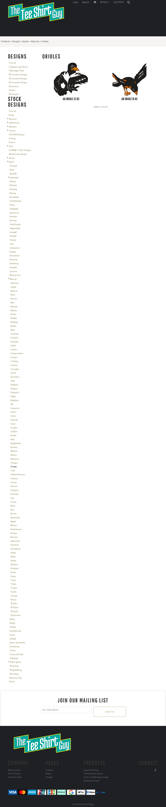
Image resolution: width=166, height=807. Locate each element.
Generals (14, 420)
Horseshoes (15, 255)
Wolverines (15, 615)
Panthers (14, 478)
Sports (25, 41)
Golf (11, 244)
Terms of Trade (14, 777)
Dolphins (14, 384)
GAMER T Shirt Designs (20, 150)
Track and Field (16, 654)
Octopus (14, 463)
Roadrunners (16, 529)
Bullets (13, 326)
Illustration (14, 86)
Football (13, 236)
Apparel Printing (91, 770)
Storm (13, 572)
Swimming (14, 646)
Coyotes (13, 365)
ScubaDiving (15, 631)
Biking (13, 181)
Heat (12, 439)
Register (85, 2)
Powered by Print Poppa (83, 804)
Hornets (14, 447)
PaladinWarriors (17, 474)
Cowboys (14, 361)
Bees (12, 302)
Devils (13, 373)
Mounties (14, 459)
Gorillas (13, 427)
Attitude (13, 165)
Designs (16, 41)
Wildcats (14, 607)
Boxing (13, 193)
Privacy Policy (14, 773)
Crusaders (14, 369)
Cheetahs (14, 341)
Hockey (13, 251)
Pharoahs (14, 494)
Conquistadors (16, 353)
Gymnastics (15, 248)
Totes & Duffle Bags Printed (96, 777)
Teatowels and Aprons (93, 773)
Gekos (13, 416)
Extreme (13, 216)
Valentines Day (15, 678)
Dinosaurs (15, 376)
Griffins (14, 431)
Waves (13, 599)
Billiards (13, 185)
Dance (12, 205)
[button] (105, 2)
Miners (13, 455)
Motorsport (14, 94)
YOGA (12, 681)
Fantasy (12, 130)
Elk (11, 404)
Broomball (14, 197)
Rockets (13, 533)
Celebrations (14, 122)
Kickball (13, 267)
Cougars (14, 357)
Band (12, 169)
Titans (13, 584)
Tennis (13, 650)
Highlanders (15, 443)
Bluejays (14, 306)
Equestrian (14, 212)
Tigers (13, 580)
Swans (13, 576)
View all (12, 63)
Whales (13, 603)
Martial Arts (15, 275)
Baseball (13, 173)
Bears (12, 294)
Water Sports (15, 662)
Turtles (13, 591)
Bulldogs (14, 322)
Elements (13, 126)
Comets (13, 349)
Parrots (13, 482)
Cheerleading (15, 201)
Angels (13, 287)
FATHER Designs (17, 134)
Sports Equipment (17, 642)
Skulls (13, 556)
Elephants (14, 400)
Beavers (13, 298)
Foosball (13, 232)
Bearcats (14, 291)
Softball (13, 638)
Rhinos (13, 525)
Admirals (14, 283)
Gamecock (14, 408)
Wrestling (14, 674)
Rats (12, 509)
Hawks (13, 435)
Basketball (14, 177)
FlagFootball (15, 228)
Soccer (12, 634)
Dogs (12, 380)
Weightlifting (16, 670)
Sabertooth (15, 541)
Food (11, 146)
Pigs (12, 498)
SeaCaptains (15, 548)
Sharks (13, 552)
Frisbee (13, 240)
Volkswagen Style (16, 70)
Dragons (14, 388)
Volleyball (14, 658)
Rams (12, 505)
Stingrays (14, 568)
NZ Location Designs (18, 74)
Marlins (14, 451)
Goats (12, 423)
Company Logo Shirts (18, 66)
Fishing (12, 138)
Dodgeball (14, 208)
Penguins (14, 490)
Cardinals (14, 333)
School (11, 158)
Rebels (13, 521)
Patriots (13, 486)
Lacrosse (13, 271)
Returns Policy (14, 770)
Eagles (13, 396)
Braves (13, 314)
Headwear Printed (91, 780)
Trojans (13, 588)
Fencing (13, 220)
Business (13, 119)
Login (75, 2)
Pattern (12, 90)
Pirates (13, 502)
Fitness (12, 142)
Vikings (14, 595)
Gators (13, 412)
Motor (12, 619)
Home (48, 773)
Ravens (13, 513)
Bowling (13, 189)
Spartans (14, 564)
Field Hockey (15, 224)
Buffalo (13, 318)
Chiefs (13, 345)
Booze (11, 115)
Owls (12, 470)
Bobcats (13, 310)
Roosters (14, 537)
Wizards (14, 611)
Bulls (12, 330)
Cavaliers (14, 337)
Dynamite (14, 392)
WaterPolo (14, 666)
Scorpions (14, 544)
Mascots (35, 41)
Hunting (13, 259)
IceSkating (14, 263)
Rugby (12, 623)
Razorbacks (15, 517)
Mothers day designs (18, 154)
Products (5, 41)
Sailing (13, 627)
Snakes (13, 560)
